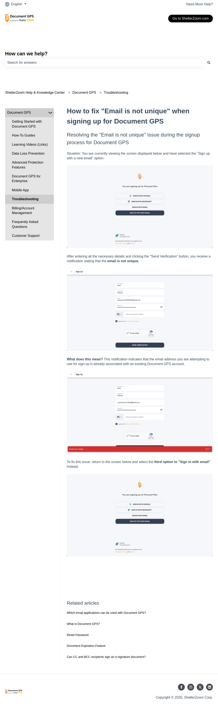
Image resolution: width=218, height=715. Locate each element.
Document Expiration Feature (86, 645)
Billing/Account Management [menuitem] (23, 210)
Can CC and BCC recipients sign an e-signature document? (106, 657)
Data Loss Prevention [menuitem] (28, 153)
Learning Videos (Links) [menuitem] (30, 144)
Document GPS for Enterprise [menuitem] (26, 178)
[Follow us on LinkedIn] (209, 687)
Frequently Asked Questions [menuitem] (25, 224)
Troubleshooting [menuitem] (25, 199)
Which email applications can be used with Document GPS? (106, 612)
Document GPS (84, 92)
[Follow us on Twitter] (200, 687)
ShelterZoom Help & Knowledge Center (35, 92)
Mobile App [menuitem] (20, 190)
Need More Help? (199, 4)
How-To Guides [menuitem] (23, 135)
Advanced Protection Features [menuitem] (27, 165)
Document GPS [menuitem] (19, 112)
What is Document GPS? (83, 624)
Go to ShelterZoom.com (190, 18)
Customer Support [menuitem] (26, 235)
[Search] (209, 63)
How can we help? (26, 53)
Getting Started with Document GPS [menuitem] (27, 124)
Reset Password (78, 635)
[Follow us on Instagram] (190, 687)
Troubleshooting (116, 92)
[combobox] (105, 63)
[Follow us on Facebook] (181, 687)
